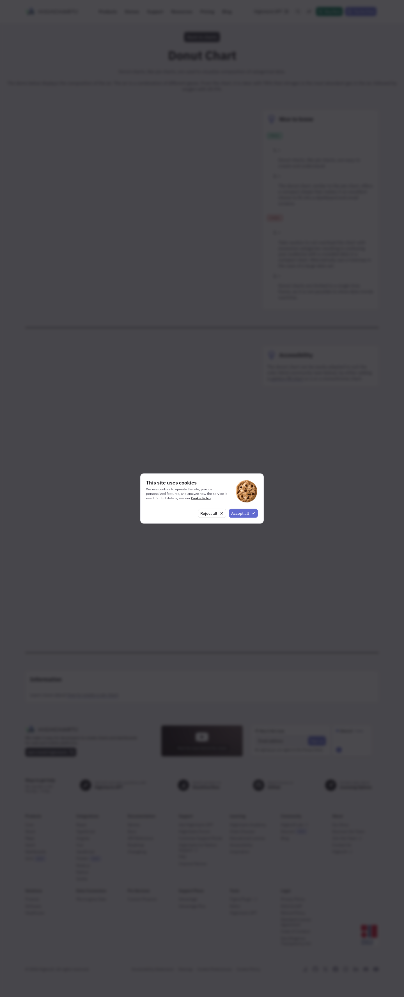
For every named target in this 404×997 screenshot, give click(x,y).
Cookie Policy (201, 498)
